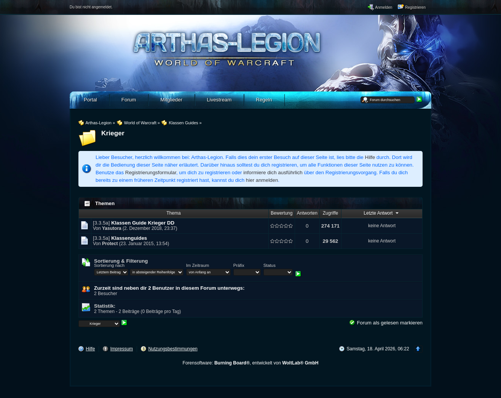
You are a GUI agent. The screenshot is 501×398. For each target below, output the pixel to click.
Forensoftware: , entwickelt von (251, 363)
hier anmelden (262, 180)
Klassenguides (129, 238)
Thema (173, 213)
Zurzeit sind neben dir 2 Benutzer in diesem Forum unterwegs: (169, 288)
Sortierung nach (109, 265)
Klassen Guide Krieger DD (142, 223)
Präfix (238, 265)
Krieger (112, 133)
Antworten (307, 213)
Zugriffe (330, 213)
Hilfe (370, 157)
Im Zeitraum (197, 265)
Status (269, 265)
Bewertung (281, 213)
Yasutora (111, 228)
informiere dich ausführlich (273, 172)
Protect (110, 243)
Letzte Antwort (382, 213)
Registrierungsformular (150, 172)
